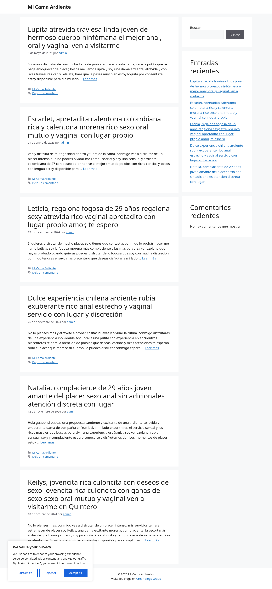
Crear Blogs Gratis (148, 578)
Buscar (195, 27)
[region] (50, 561)
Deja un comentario (45, 93)
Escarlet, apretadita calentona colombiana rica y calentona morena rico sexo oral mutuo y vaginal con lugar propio (94, 127)
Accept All (75, 573)
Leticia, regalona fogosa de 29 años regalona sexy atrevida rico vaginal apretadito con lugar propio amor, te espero (99, 216)
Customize (25, 573)
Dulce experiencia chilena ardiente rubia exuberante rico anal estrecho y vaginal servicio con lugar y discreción (91, 306)
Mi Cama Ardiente (49, 6)
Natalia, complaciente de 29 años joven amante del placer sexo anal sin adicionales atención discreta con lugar (96, 395)
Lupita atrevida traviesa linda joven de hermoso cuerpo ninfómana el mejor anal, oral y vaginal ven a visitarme (95, 37)
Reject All (51, 573)
